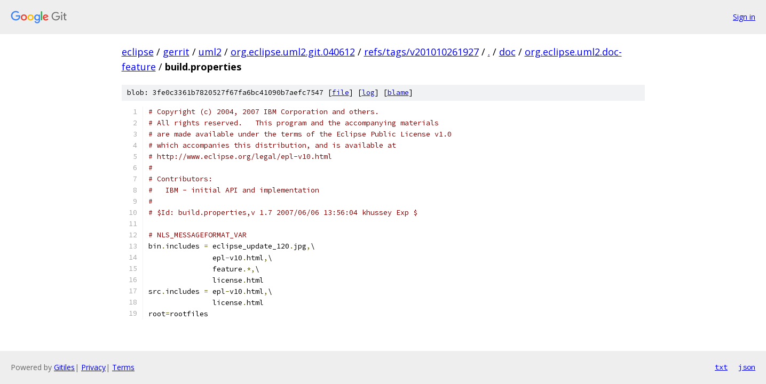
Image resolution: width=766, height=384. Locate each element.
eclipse (138, 51)
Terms (123, 367)
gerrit (176, 51)
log (368, 92)
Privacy (93, 367)
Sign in (744, 17)
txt (721, 367)
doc (507, 51)
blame (398, 92)
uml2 (210, 51)
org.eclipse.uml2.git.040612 (293, 51)
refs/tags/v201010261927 (421, 51)
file (340, 92)
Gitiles (64, 367)
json (746, 367)
